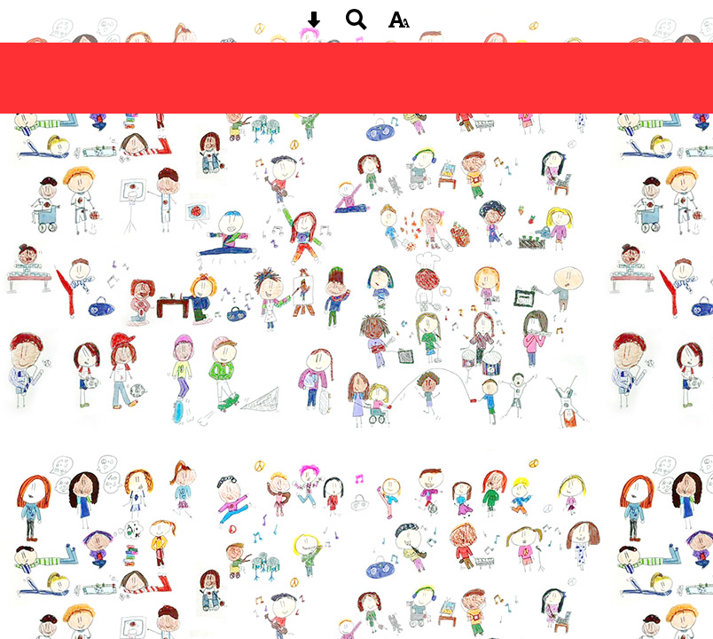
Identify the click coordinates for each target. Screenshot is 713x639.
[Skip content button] (313, 25)
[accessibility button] (399, 25)
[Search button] (356, 25)
